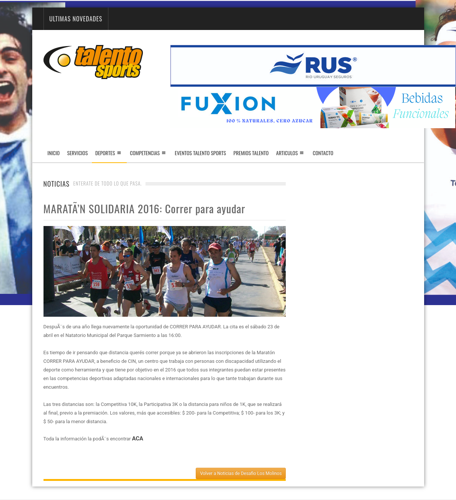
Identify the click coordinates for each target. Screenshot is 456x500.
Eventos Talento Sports (200, 153)
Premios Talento (251, 153)
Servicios (77, 153)
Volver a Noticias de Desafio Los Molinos (241, 473)
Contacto (323, 153)
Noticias (57, 184)
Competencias (145, 153)
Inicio (54, 153)
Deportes (109, 155)
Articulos (287, 153)
